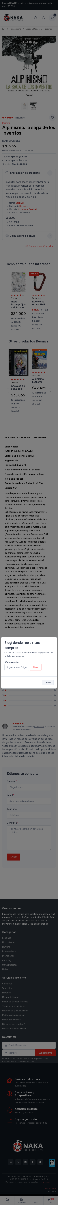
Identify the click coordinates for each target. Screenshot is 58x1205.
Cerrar (48, 682)
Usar (35, 667)
